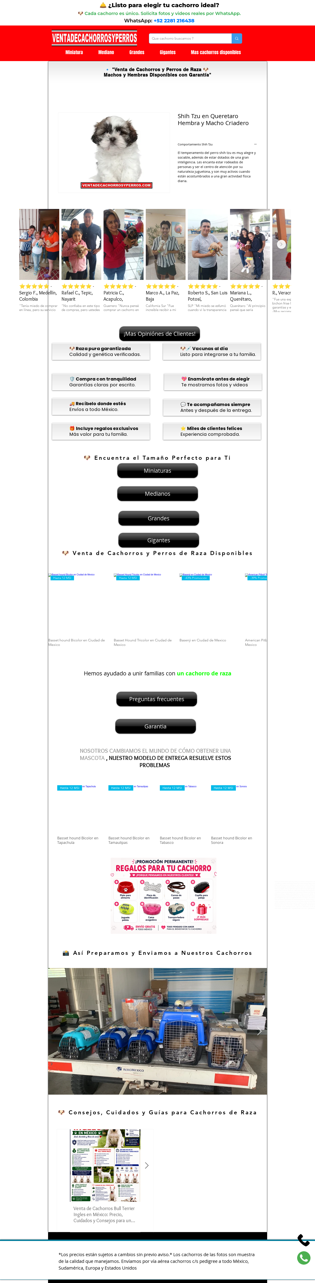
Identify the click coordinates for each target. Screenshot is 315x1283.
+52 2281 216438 (174, 21)
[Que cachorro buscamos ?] (187, 38)
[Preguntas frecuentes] (156, 699)
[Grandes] (158, 518)
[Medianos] (157, 493)
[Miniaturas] (157, 470)
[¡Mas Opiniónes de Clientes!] (159, 333)
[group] (157, 612)
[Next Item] (281, 244)
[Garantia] (155, 726)
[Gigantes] (158, 540)
